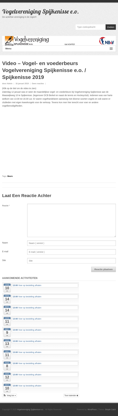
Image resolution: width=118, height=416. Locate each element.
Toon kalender (71, 395)
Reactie (6, 206)
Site (4, 260)
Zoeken (110, 27)
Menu (59, 48)
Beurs (10, 176)
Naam (5, 242)
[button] (9, 395)
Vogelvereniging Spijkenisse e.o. (40, 11)
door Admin (7, 83)
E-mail (5, 251)
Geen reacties (38, 83)
